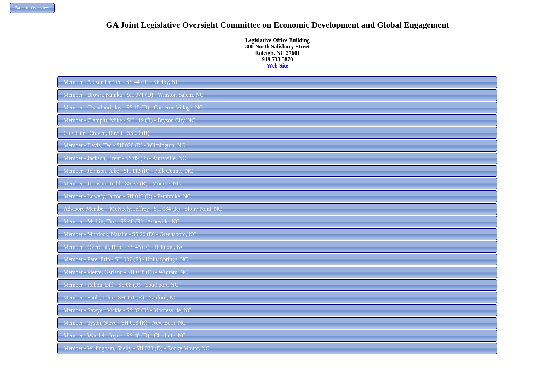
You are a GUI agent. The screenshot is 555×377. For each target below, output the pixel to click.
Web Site (277, 66)
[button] (32, 8)
